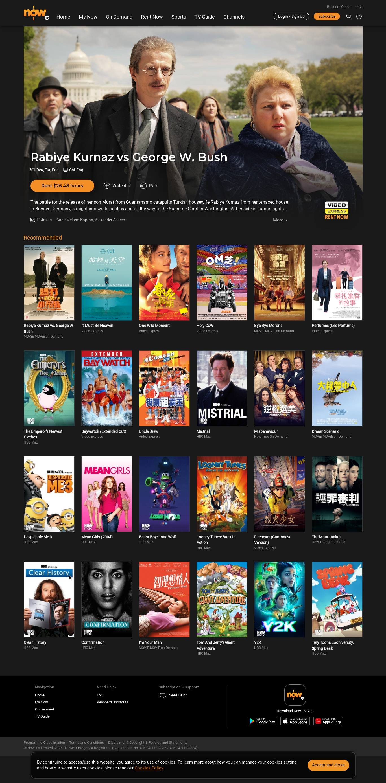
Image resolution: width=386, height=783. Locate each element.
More (278, 220)
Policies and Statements (168, 742)
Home (63, 17)
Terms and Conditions (86, 742)
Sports (178, 17)
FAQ (100, 695)
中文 (359, 7)
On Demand (119, 17)
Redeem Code (338, 7)
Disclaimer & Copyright (126, 742)
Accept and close (328, 764)
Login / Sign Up (291, 16)
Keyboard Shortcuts (112, 702)
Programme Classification (44, 742)
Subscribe (326, 16)
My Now (88, 17)
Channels (234, 17)
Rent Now (152, 17)
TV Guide (205, 17)
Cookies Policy (149, 768)
